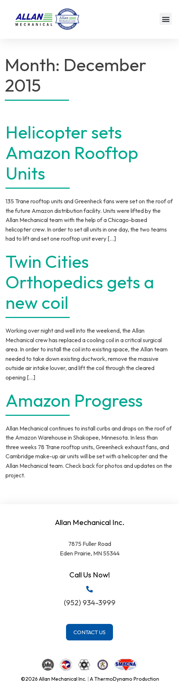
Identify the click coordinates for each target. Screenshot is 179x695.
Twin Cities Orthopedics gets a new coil (80, 281)
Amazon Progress (74, 400)
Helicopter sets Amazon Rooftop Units (72, 152)
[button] (166, 19)
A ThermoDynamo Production (124, 679)
